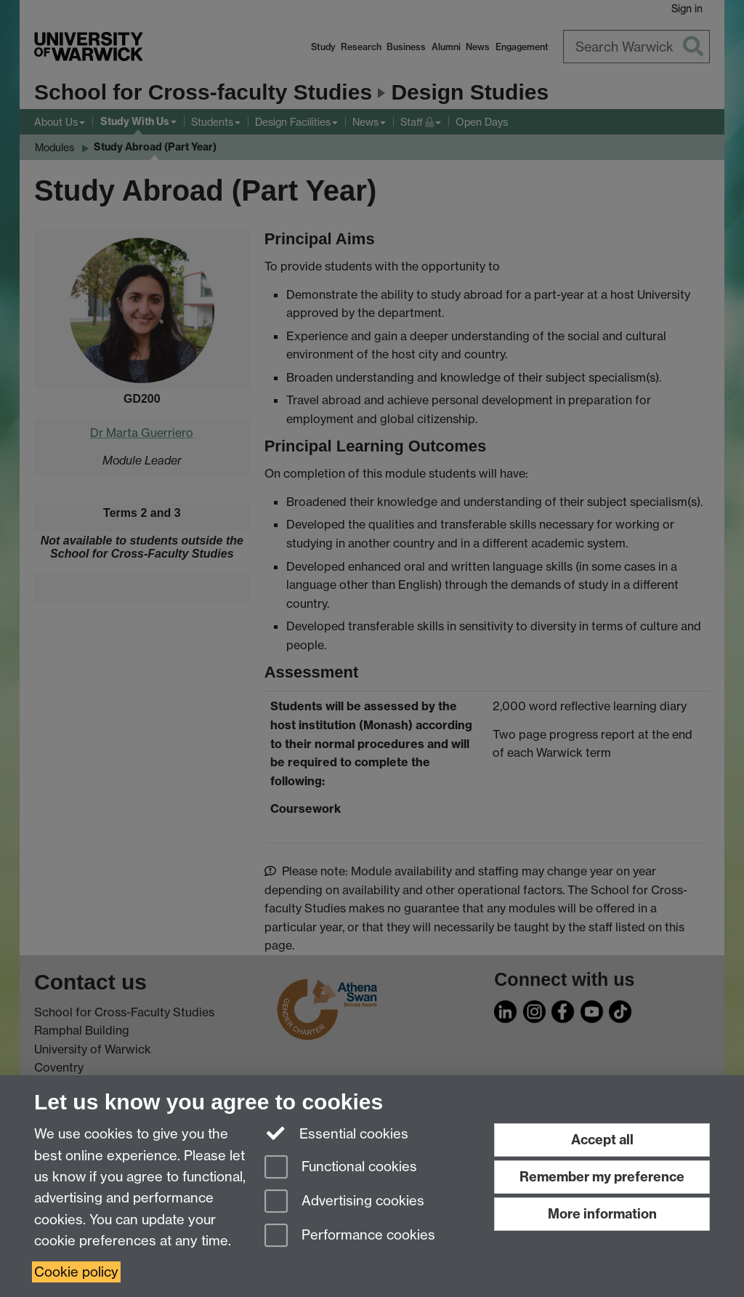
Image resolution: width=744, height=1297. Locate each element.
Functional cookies (340, 1168)
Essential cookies (336, 1132)
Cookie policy (76, 1272)
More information (602, 1213)
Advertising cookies (344, 1202)
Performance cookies (349, 1236)
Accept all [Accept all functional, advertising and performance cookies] (602, 1139)
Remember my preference (601, 1176)
